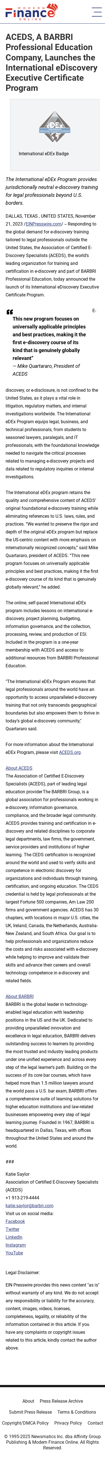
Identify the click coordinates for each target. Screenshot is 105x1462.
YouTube (14, 1253)
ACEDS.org (70, 752)
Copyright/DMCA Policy (25, 1423)
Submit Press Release (30, 1412)
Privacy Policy (68, 1423)
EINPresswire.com (43, 224)
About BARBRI (20, 996)
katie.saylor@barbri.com (29, 1205)
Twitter (12, 1229)
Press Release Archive (61, 1401)
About (28, 1401)
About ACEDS (19, 768)
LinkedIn (14, 1237)
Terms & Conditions (76, 1412)
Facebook (15, 1221)
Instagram (16, 1245)
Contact (95, 1423)
